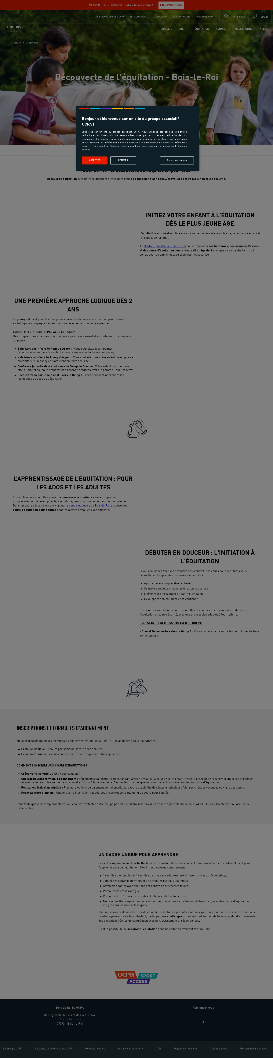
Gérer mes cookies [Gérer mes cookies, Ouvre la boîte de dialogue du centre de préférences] (177, 160)
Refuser (123, 160)
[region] (137, 138)
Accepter (94, 160)
